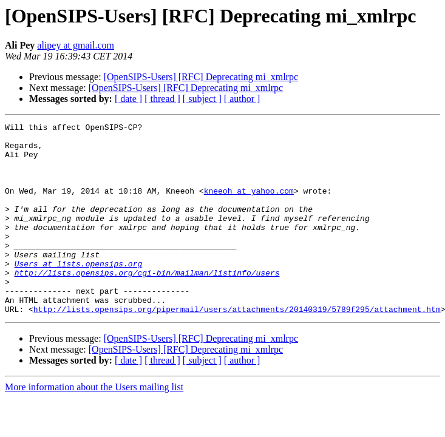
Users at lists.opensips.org (79, 292)
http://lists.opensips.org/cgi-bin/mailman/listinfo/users (147, 303)
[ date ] (128, 98)
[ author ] (242, 98)
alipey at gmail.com (75, 45)
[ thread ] (162, 98)
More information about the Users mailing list (94, 425)
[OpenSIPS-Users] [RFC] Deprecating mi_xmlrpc (201, 77)
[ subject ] (202, 98)
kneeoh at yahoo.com (249, 205)
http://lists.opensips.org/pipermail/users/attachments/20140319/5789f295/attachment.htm (237, 347)
